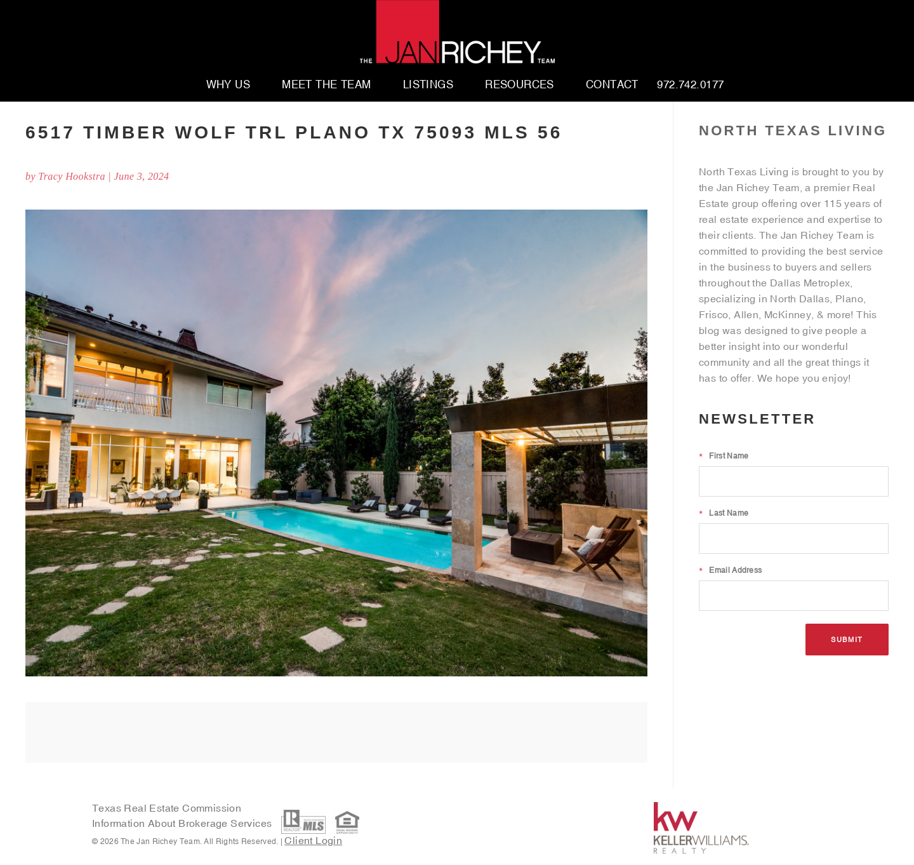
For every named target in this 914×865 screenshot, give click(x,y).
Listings (428, 85)
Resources (519, 85)
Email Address (730, 570)
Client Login (313, 840)
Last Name (723, 513)
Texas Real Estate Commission (166, 808)
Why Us (228, 85)
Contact (612, 85)
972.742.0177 (690, 85)
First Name (723, 456)
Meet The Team (326, 85)
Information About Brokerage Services (183, 823)
